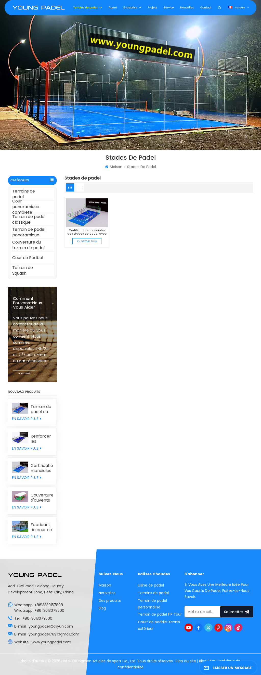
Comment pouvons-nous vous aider (27, 303)
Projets (152, 7)
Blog (102, 608)
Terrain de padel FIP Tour (160, 614)
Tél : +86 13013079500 (33, 618)
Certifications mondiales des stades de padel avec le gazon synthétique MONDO (42, 468)
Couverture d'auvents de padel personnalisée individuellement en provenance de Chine (42, 498)
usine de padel (151, 585)
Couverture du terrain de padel (28, 245)
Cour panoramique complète (25, 206)
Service (169, 7)
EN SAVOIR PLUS (26, 418)
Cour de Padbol (27, 258)
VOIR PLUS (24, 373)
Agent (113, 7)
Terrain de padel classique (28, 219)
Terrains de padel (85, 7)
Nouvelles (187, 7)
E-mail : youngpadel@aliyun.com (43, 626)
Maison (113, 166)
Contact (205, 7)
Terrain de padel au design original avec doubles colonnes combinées (42, 409)
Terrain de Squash (22, 270)
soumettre (236, 611)
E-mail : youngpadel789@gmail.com (46, 634)
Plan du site (186, 661)
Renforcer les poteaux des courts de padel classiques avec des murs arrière (41, 439)
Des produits (110, 600)
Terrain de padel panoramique (28, 232)
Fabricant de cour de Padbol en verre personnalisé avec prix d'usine (42, 527)
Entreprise (130, 7)
